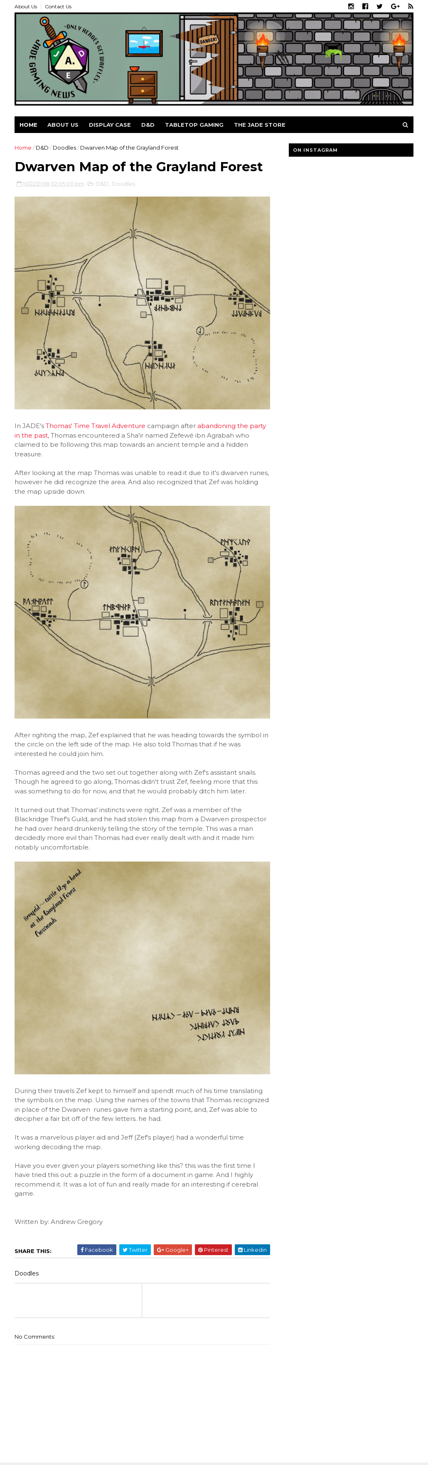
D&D (148, 124)
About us (63, 124)
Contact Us (58, 6)
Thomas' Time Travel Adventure (95, 426)
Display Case (110, 124)
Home (28, 124)
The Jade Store (259, 124)
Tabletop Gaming (194, 124)
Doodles (64, 147)
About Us (26, 6)
